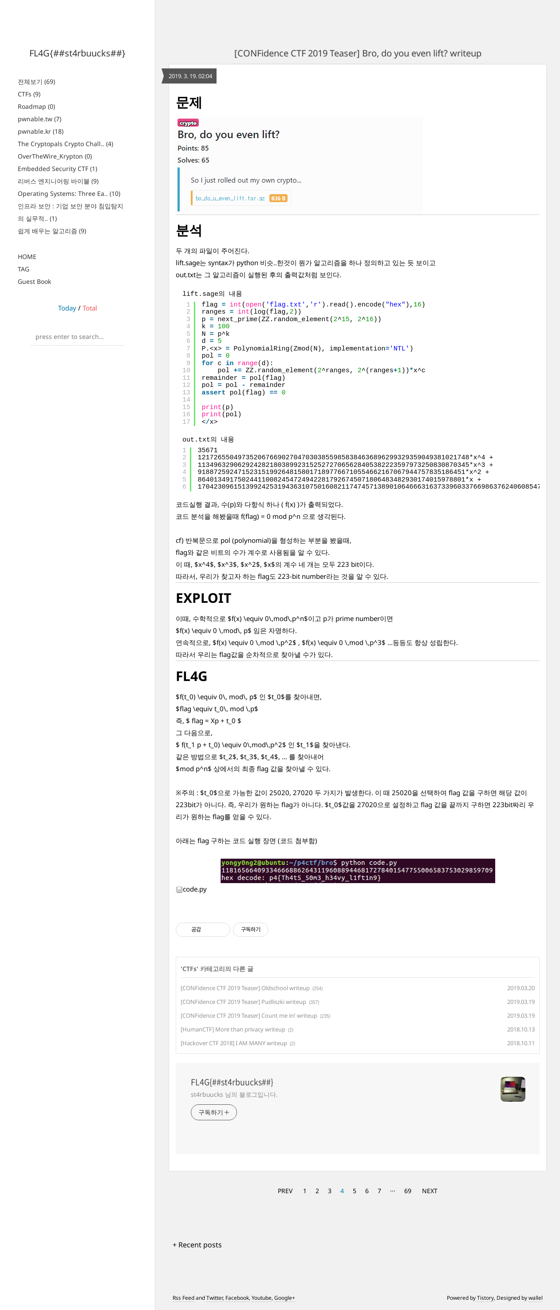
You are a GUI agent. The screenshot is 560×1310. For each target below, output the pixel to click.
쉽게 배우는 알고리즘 (52, 231)
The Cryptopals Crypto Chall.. (65, 143)
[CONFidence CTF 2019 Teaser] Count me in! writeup (249, 1015)
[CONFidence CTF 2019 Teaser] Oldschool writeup (245, 988)
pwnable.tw (39, 119)
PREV (285, 1191)
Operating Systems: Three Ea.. (69, 193)
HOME (27, 256)
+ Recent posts (197, 1245)
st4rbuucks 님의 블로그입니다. (234, 1094)
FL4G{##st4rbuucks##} (77, 53)
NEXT (430, 1191)
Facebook (237, 1298)
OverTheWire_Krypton (55, 156)
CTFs (29, 94)
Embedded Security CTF (57, 168)
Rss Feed (183, 1298)
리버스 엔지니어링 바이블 (58, 181)
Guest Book (34, 281)
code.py (191, 888)
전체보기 (36, 81)
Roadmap (36, 106)
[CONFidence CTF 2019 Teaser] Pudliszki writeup (243, 1002)
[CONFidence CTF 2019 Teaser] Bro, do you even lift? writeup (357, 53)
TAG (23, 269)
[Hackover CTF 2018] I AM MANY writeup (234, 1043)
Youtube (262, 1298)
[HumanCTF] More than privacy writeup (233, 1029)
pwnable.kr (40, 131)
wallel (535, 1298)
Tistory (485, 1298)
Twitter (214, 1298)
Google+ (284, 1298)
